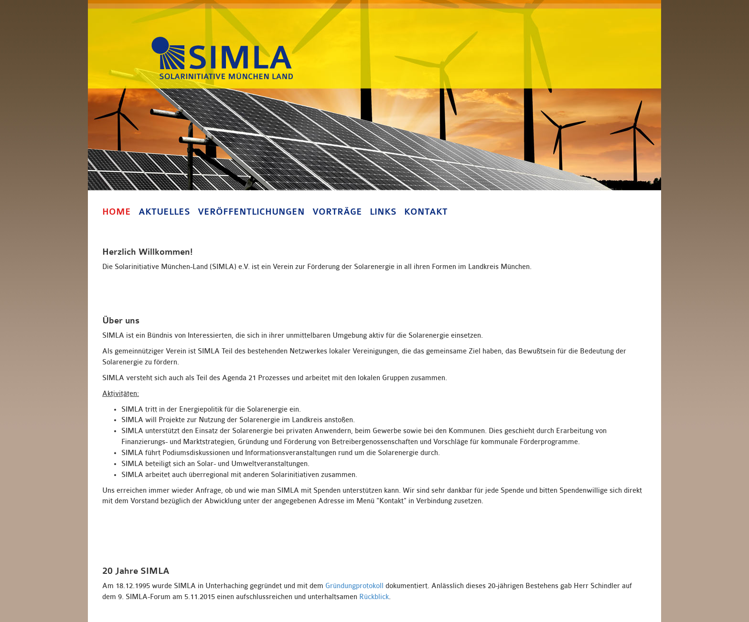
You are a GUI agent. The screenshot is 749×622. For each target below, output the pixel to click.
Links (383, 212)
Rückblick (374, 597)
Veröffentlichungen (251, 212)
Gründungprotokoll (354, 586)
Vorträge (337, 212)
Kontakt (426, 212)
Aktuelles (164, 212)
